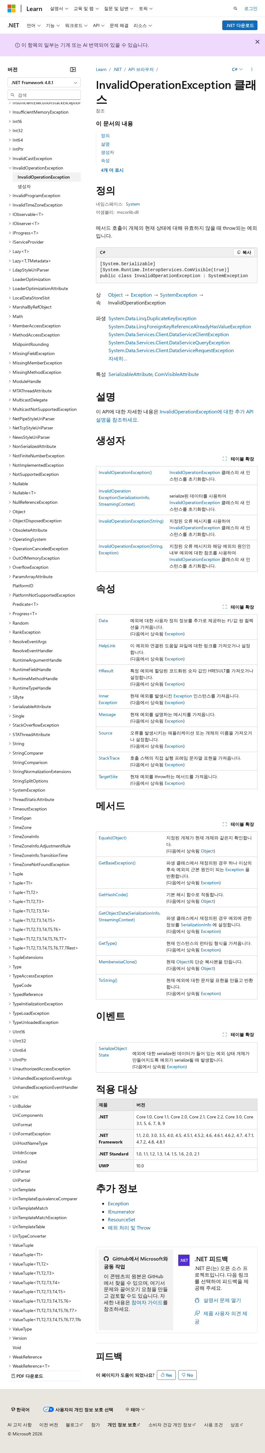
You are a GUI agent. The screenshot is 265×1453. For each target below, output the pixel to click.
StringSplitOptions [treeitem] (30, 781)
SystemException (178, 294)
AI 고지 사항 (20, 1425)
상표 (234, 1425)
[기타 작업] (251, 69)
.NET (117, 69)
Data (103, 620)
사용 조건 (213, 1425)
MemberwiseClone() (118, 962)
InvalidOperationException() (125, 472)
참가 (95, 1425)
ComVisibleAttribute (177, 374)
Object (115, 294)
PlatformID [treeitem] (23, 586)
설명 (105, 144)
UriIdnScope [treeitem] (24, 1152)
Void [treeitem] (17, 1347)
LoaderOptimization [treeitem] (32, 279)
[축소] (73, 69)
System (133, 204)
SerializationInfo (196, 925)
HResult (106, 671)
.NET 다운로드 (240, 25)
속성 (105, 160)
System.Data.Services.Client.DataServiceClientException (168, 334)
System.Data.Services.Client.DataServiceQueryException (169, 342)
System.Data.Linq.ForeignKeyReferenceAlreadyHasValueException (179, 326)
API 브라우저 (141, 69)
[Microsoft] (12, 8)
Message (107, 714)
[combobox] (44, 83)
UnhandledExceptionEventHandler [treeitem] (45, 1087)
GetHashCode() (113, 894)
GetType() (108, 943)
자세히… (117, 358)
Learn (101, 69)
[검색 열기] (235, 8)
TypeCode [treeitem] (22, 985)
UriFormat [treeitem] (22, 1124)
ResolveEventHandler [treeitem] (33, 651)
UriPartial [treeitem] (21, 1180)
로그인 (250, 8)
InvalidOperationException (194, 472)
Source (105, 733)
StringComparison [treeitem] (30, 762)
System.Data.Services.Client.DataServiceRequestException (171, 350)
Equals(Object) (112, 838)
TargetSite (108, 776)
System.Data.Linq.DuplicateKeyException (152, 318)
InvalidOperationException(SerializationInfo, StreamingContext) (124, 497)
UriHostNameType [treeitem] (30, 1143)
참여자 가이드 (147, 1302)
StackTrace (109, 758)
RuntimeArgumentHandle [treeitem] (37, 660)
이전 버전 (48, 1425)
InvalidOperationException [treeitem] (44, 177)
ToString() (108, 980)
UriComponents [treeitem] (28, 1115)
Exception (141, 294)
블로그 (72, 1425)
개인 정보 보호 (122, 1425)
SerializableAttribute (130, 374)
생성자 (107, 152)
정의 (105, 135)
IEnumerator (121, 1211)
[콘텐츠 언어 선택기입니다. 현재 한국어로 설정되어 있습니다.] (20, 1409)
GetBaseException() (117, 863)
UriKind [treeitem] (20, 1162)
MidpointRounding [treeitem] (31, 344)
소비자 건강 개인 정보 (170, 1425)
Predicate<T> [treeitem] (26, 604)
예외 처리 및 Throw (129, 1227)
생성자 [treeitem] (24, 186)
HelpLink (107, 645)
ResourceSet (121, 1219)
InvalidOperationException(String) (131, 521)
